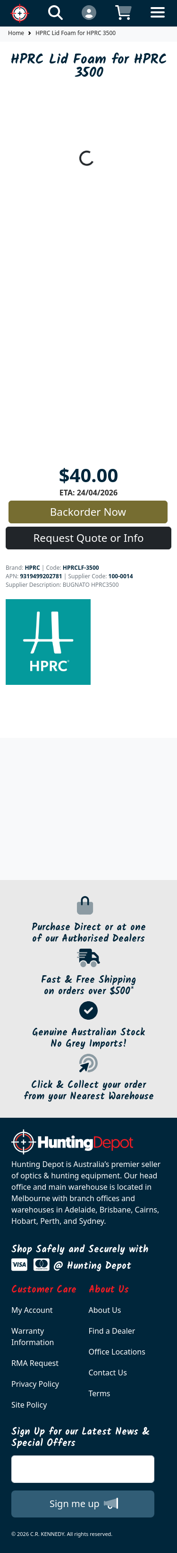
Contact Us (108, 1372)
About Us (105, 1310)
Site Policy (29, 1405)
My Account (32, 1310)
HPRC (32, 568)
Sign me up (84, 1503)
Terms (99, 1393)
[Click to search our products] (55, 12)
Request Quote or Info (88, 537)
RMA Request (35, 1363)
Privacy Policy (35, 1384)
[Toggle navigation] (157, 19)
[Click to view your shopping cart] (123, 12)
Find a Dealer (112, 1331)
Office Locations (117, 1352)
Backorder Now (88, 511)
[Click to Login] (89, 12)
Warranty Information (32, 1336)
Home (16, 33)
